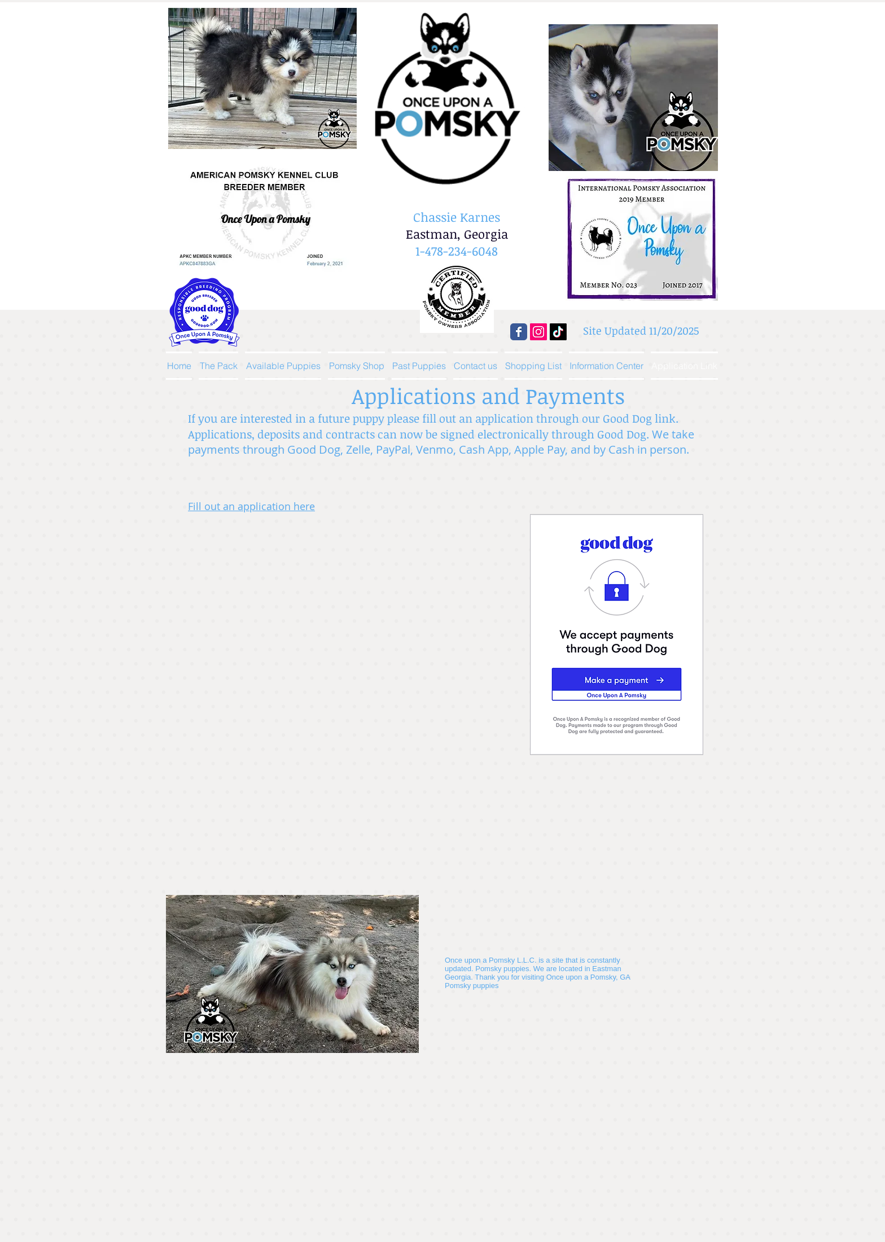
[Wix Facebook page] (518, 331)
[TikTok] (558, 331)
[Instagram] (538, 331)
